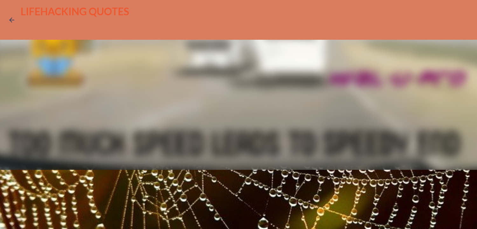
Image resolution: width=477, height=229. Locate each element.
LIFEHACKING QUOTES (75, 11)
